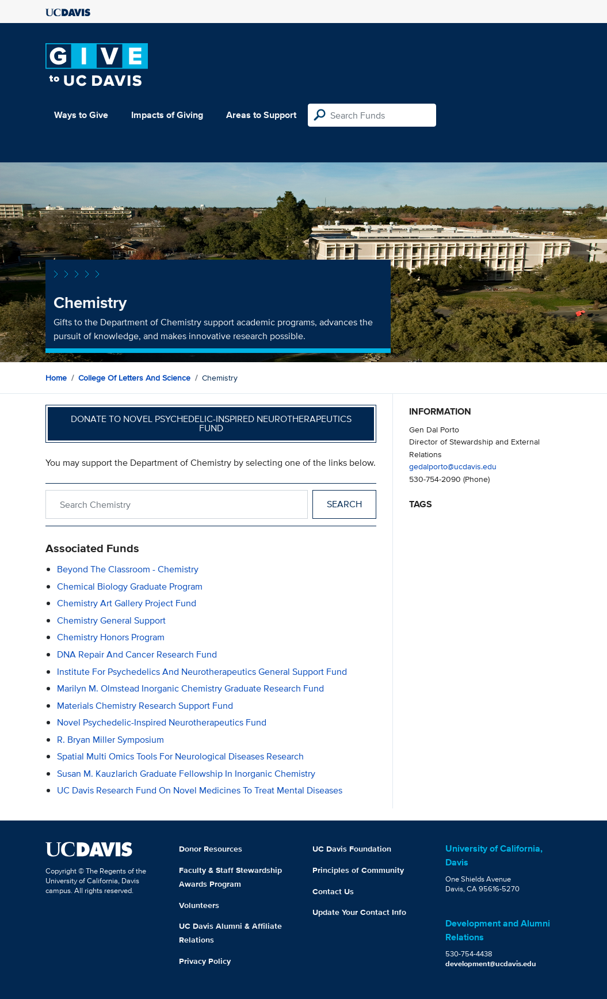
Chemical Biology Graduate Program (130, 586)
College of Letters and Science (134, 377)
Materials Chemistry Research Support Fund (145, 705)
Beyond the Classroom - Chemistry (127, 569)
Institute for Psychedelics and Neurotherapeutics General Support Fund (202, 671)
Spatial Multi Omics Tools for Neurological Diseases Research (180, 756)
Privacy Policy (205, 961)
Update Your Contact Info (359, 912)
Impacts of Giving (167, 114)
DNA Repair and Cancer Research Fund (137, 654)
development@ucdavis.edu (490, 963)
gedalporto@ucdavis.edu (453, 466)
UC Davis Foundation (351, 848)
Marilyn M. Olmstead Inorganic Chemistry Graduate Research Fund (190, 688)
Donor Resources (210, 848)
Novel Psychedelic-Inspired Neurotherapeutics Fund (161, 722)
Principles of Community (358, 870)
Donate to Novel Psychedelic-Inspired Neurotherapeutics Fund (211, 423)
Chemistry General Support (111, 620)
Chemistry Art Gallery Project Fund (126, 603)
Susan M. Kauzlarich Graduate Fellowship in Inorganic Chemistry (186, 773)
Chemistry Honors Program (111, 637)
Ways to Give (81, 114)
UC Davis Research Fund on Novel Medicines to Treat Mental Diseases (199, 790)
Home (56, 377)
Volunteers (199, 905)
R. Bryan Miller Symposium (110, 739)
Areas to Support (261, 114)
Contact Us (333, 891)
